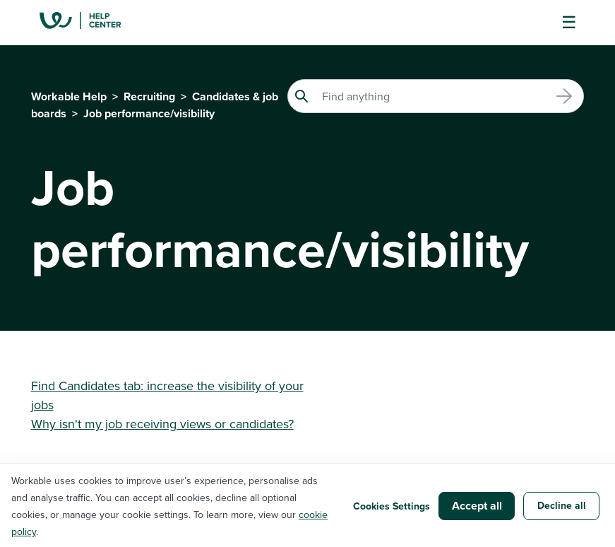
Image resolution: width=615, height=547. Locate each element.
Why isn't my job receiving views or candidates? (162, 424)
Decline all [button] (561, 505)
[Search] (435, 96)
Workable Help (69, 96)
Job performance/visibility (149, 113)
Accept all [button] (477, 506)
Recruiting (149, 96)
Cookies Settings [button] (391, 506)
